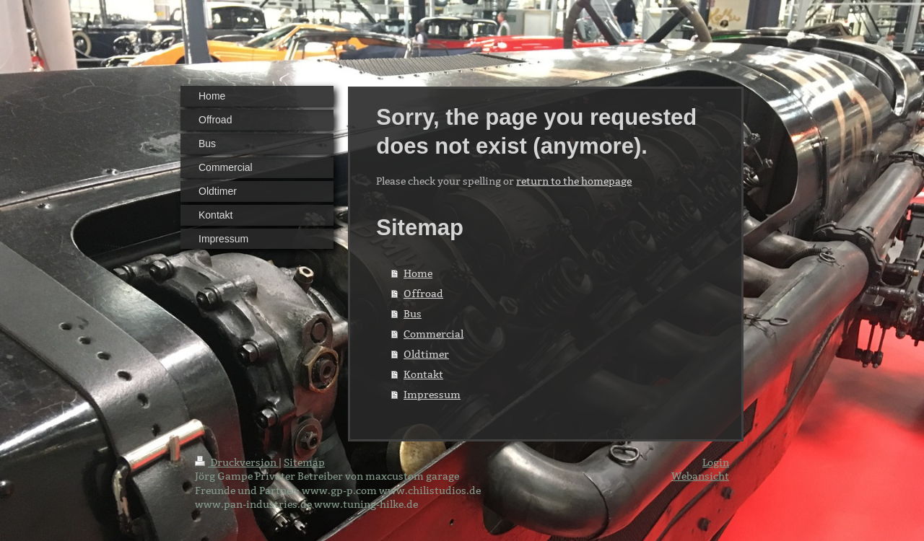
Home (418, 273)
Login (715, 462)
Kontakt (423, 374)
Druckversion (237, 462)
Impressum (432, 394)
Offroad (423, 293)
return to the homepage (574, 181)
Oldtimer (426, 354)
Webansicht (700, 476)
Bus (413, 313)
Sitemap (304, 462)
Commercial (433, 333)
